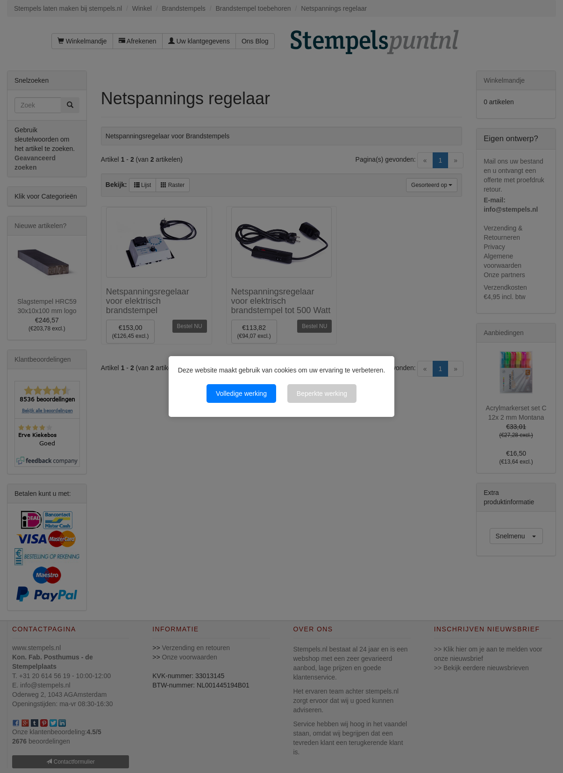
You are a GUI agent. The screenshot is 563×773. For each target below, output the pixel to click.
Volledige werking (241, 393)
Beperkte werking (322, 393)
